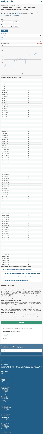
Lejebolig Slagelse (5, 406)
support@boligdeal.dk (17, 13)
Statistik (3, 379)
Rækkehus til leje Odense (6, 428)
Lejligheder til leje (4, 393)
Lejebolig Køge (4, 396)
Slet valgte (39, 43)
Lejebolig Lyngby (4, 408)
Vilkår (2, 374)
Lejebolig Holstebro (5, 426)
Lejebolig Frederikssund (6, 407)
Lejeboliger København (6, 419)
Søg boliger (21, 322)
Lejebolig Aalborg (5, 391)
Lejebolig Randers (5, 404)
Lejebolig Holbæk (4, 398)
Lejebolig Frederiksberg (6, 414)
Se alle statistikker (4, 5)
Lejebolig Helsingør (5, 420)
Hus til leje (3, 386)
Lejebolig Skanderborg (6, 432)
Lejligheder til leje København (7, 422)
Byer (2, 39)
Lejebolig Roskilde (5, 415)
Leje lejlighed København (6, 402)
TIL (1, 24)
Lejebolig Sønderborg (5, 429)
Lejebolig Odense (4, 389)
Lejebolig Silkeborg (5, 409)
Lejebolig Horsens (5, 431)
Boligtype (3, 33)
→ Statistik (5, 335)
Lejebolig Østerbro (5, 427)
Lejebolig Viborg (4, 405)
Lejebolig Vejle (4, 410)
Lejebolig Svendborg (5, 401)
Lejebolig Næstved (5, 392)
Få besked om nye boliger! (39, 1)
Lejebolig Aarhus (4, 397)
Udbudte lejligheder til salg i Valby (15, 5)
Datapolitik (3, 377)
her (31, 328)
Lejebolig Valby (4, 425)
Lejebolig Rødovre (5, 423)
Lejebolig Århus (4, 395)
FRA (2, 19)
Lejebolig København (5, 384)
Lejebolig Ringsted (5, 411)
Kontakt (2, 373)
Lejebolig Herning (4, 418)
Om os (2, 372)
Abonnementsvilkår (5, 375)
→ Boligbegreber (6, 334)
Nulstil (2, 37)
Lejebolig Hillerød (4, 390)
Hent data (4, 30)
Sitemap (3, 380)
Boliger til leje (4, 424)
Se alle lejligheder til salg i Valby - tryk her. (10, 15)
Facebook (2, 369)
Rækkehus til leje (4, 388)
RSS (2, 381)
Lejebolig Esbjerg (4, 413)
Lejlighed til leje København (7, 387)
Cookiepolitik (4, 378)
